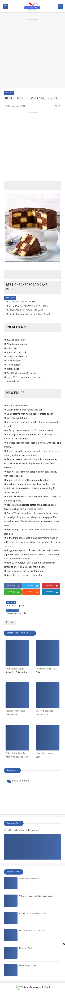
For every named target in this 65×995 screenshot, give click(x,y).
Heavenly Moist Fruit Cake (46, 671)
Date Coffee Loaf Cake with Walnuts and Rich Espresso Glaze (17, 755)
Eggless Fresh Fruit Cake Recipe (15, 713)
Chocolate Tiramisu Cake (45, 755)
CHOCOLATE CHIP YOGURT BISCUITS (25, 310)
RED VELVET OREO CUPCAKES (22, 302)
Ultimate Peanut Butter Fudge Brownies (38, 896)
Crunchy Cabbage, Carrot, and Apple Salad (28, 314)
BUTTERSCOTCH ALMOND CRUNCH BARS (27, 306)
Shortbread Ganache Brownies (21, 830)
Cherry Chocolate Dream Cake (44, 713)
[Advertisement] (32, 52)
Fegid (47, 987)
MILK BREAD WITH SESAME (31, 931)
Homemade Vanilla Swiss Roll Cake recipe (16, 671)
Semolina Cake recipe (29, 879)
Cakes (9, 93)
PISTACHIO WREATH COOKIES (32, 914)
